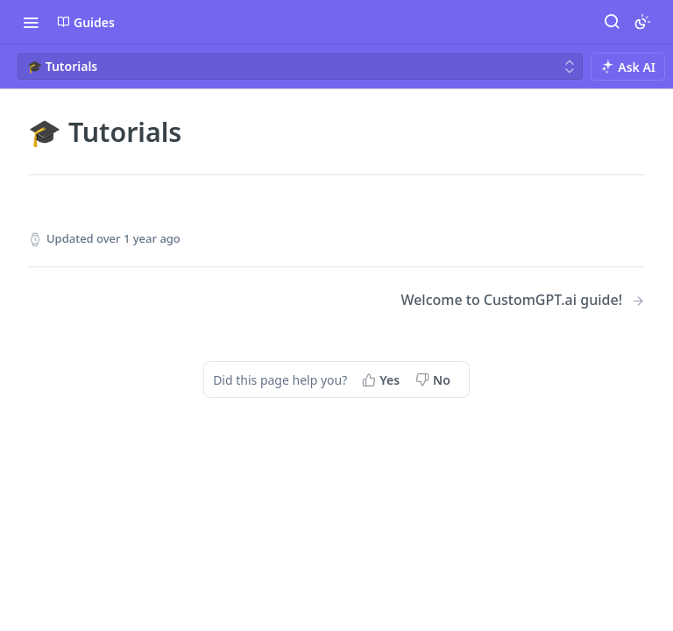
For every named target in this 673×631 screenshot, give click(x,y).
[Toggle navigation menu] (31, 22)
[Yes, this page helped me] (382, 379)
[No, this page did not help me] (434, 379)
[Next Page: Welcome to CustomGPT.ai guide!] (522, 300)
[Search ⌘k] (612, 22)
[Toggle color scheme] (642, 22)
